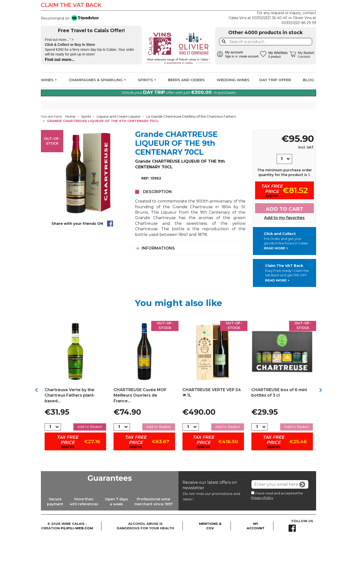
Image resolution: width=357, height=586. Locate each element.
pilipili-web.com (77, 577)
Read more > (276, 297)
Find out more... (60, 59)
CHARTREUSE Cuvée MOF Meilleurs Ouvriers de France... (140, 444)
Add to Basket (89, 475)
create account (249, 56)
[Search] (265, 41)
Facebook (309, 5)
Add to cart (284, 258)
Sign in (229, 56)
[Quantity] (282, 208)
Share (110, 273)
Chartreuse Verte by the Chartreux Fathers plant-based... (70, 444)
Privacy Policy (262, 546)
